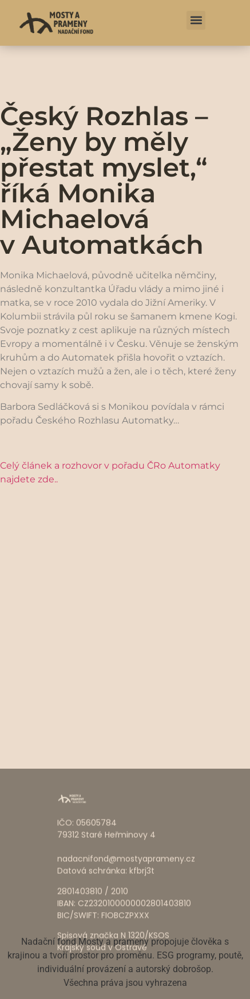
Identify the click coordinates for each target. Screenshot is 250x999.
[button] (195, 20)
